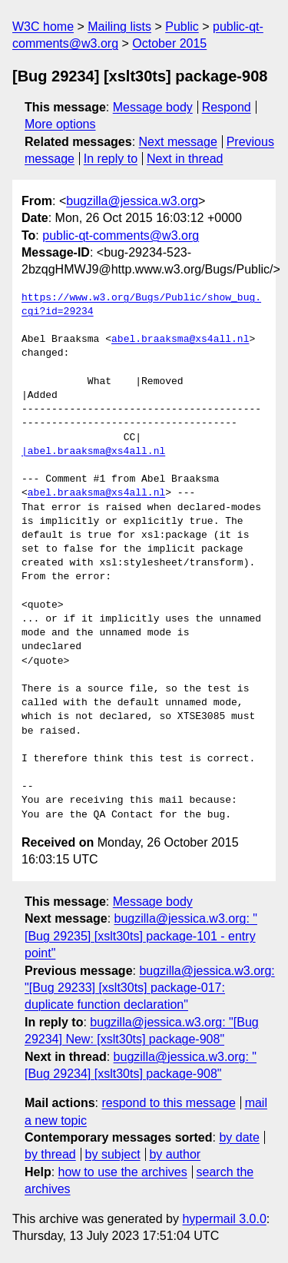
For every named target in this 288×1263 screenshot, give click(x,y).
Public (182, 26)
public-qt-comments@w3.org (120, 235)
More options (60, 124)
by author (174, 1154)
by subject (113, 1154)
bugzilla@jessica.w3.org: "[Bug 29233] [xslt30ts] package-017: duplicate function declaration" (150, 988)
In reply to (110, 158)
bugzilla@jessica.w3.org (132, 200)
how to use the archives (122, 1171)
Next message (178, 141)
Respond (226, 107)
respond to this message (168, 1102)
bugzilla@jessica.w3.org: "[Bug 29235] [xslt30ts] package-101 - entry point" (141, 936)
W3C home (43, 26)
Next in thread (185, 158)
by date (239, 1137)
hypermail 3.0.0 (224, 1218)
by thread (50, 1154)
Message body (153, 107)
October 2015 (169, 43)
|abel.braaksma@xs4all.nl (93, 452)
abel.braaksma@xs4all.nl (180, 339)
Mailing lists (119, 26)
